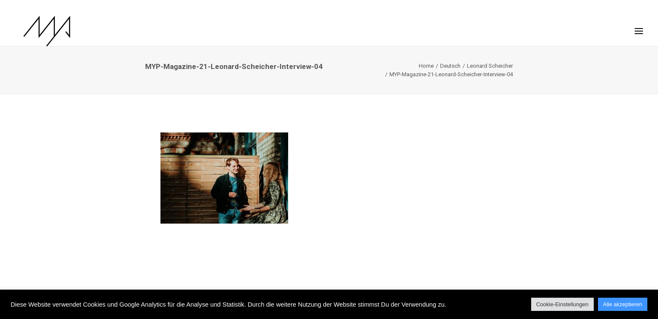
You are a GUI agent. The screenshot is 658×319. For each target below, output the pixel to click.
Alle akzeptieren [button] (623, 304)
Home (426, 66)
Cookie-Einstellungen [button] (562, 304)
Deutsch (450, 66)
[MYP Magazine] (38, 31)
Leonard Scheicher (490, 66)
